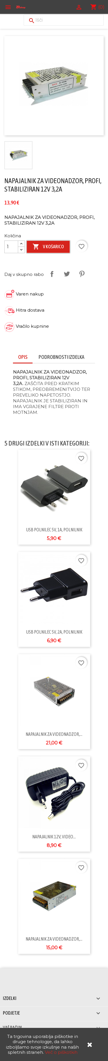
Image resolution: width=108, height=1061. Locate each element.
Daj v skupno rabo (52, 274)
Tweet (67, 274)
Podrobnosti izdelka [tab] (61, 357)
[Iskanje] (64, 20)
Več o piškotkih (61, 1052)
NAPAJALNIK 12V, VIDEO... (54, 836)
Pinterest (82, 274)
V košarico (48, 247)
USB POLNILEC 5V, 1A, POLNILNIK (54, 529)
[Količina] (11, 246)
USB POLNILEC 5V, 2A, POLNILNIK (54, 631)
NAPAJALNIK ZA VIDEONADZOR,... (54, 734)
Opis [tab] (22, 357)
